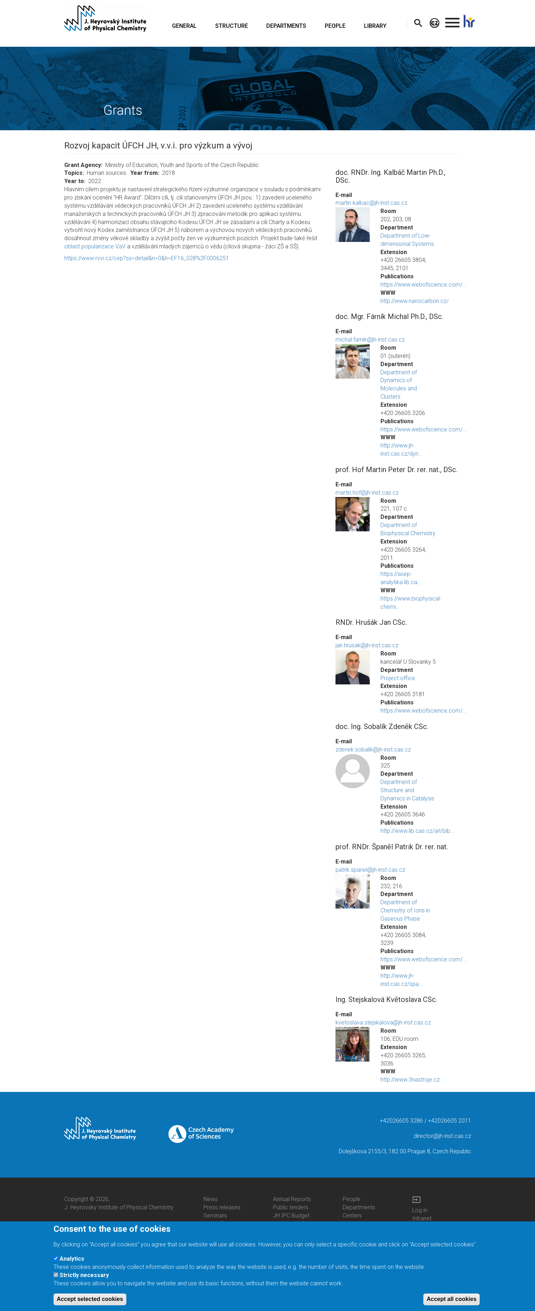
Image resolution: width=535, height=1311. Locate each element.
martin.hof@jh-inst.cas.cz (367, 492)
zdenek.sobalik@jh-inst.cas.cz (373, 749)
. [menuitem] (452, 19)
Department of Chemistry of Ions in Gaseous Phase (405, 910)
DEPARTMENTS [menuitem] (286, 25)
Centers (352, 1215)
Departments (359, 1207)
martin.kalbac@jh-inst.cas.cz (371, 202)
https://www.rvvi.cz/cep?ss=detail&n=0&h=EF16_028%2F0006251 (146, 258)
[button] (352, 224)
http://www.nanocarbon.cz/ (414, 301)
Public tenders (290, 1207)
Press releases (222, 1207)
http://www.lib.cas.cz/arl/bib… (417, 830)
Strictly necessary (84, 1275)
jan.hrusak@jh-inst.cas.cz (366, 645)
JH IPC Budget (291, 1215)
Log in (419, 1210)
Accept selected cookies (90, 1299)
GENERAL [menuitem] (184, 25)
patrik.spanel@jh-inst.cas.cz (370, 869)
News (210, 1199)
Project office (397, 678)
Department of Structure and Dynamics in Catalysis (407, 790)
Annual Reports (292, 1199)
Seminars (215, 1215)
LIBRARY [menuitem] (375, 25)
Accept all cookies (451, 1299)
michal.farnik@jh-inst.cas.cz (370, 339)
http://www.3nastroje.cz (410, 1079)
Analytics (72, 1258)
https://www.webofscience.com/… (423, 284)
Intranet (421, 1218)
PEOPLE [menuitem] (335, 25)
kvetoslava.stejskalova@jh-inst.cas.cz (383, 1022)
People (351, 1199)
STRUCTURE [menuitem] (231, 25)
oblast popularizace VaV (95, 246)
